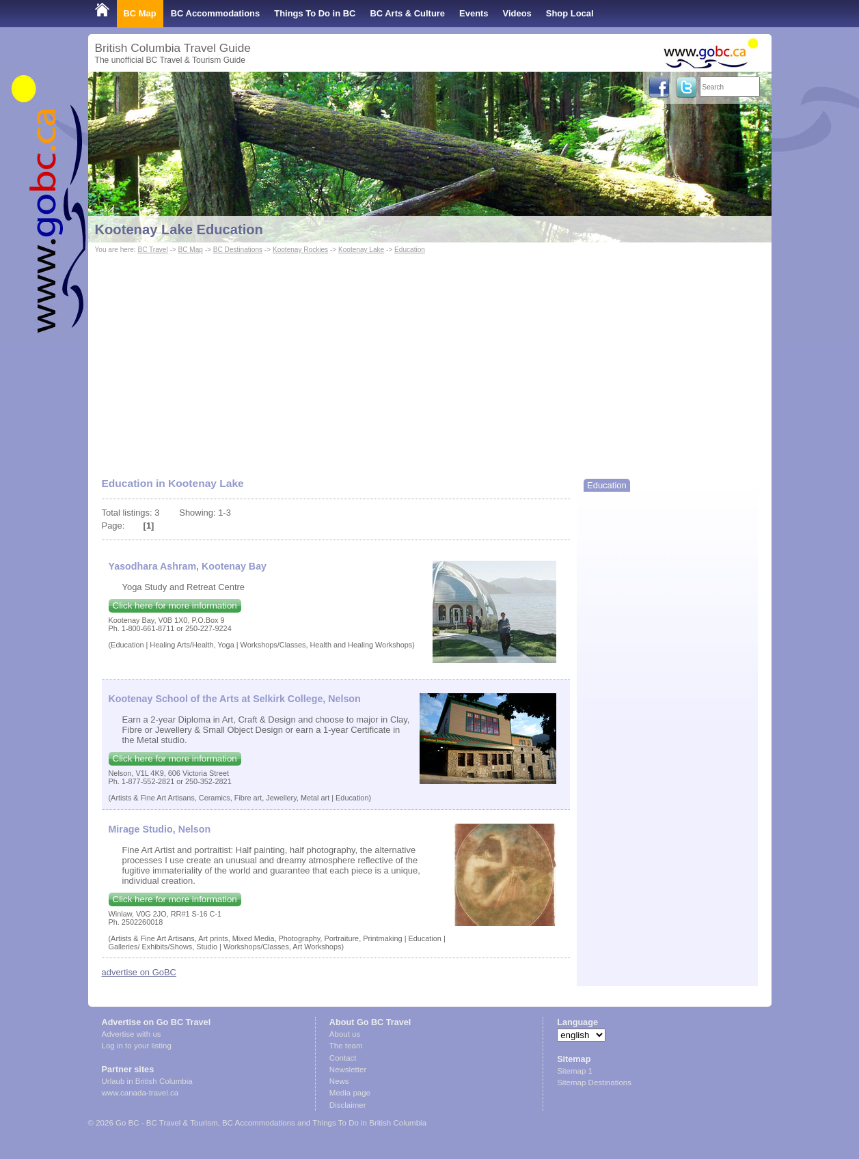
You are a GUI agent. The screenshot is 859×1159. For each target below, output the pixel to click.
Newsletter (347, 1069)
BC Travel (152, 249)
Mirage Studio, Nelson (160, 829)
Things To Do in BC (314, 13)
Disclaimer (347, 1105)
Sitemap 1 (574, 1071)
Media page (349, 1093)
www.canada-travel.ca (140, 1093)
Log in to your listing (137, 1046)
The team (346, 1046)
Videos (517, 13)
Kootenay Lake (361, 249)
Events (473, 13)
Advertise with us (131, 1034)
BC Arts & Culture (407, 13)
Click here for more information (175, 605)
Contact (343, 1058)
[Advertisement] (430, 359)
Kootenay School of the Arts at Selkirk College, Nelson (235, 698)
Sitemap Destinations (594, 1082)
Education (409, 249)
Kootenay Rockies (300, 249)
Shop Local (570, 13)
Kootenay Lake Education (179, 229)
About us (344, 1034)
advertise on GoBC (139, 972)
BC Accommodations (215, 13)
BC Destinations (237, 249)
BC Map (140, 13)
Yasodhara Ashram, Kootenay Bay (188, 566)
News (339, 1081)
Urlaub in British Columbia (147, 1081)
